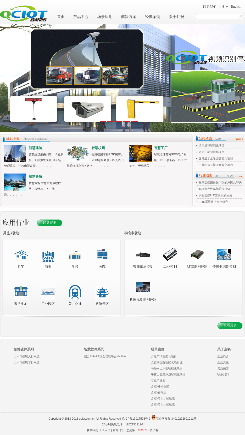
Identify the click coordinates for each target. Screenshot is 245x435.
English (236, 6)
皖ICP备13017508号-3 (136, 418)
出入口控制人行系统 (26, 356)
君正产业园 (158, 380)
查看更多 (230, 325)
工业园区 (48, 304)
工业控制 (170, 257)
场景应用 (104, 17)
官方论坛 (118, 430)
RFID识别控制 (197, 257)
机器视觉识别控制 (143, 290)
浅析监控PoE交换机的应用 (215, 195)
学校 (75, 266)
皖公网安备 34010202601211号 (173, 418)
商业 (48, 266)
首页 (61, 17)
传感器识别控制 (224, 257)
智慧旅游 (35, 177)
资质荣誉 (223, 368)
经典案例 (152, 17)
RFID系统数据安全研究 (213, 201)
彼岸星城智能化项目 (211, 145)
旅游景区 (102, 304)
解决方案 (128, 17)
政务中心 (21, 304)
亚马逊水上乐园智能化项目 (216, 158)
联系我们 (210, 7)
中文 (225, 7)
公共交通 (75, 304)
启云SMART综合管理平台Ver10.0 (105, 356)
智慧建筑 (35, 148)
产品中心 (81, 17)
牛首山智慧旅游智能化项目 (216, 165)
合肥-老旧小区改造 (163, 398)
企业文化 (223, 362)
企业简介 (223, 356)
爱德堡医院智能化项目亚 (167, 362)
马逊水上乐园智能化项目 (167, 368)
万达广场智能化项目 (211, 152)
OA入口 (105, 430)
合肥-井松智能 (160, 386)
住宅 (21, 266)
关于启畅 (176, 17)
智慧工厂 (160, 148)
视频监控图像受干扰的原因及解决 (220, 182)
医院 (102, 266)
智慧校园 (98, 148)
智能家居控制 (143, 257)
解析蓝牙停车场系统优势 (214, 189)
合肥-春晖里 (158, 392)
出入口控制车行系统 (26, 362)
